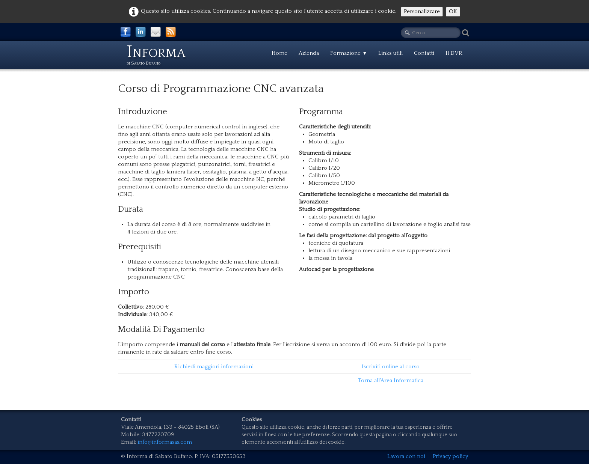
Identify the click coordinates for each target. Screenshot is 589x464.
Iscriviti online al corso (391, 366)
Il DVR (454, 53)
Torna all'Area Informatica (390, 380)
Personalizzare (422, 11)
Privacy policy (450, 456)
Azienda (309, 53)
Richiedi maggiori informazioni (214, 366)
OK (453, 11)
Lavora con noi (406, 456)
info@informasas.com (164, 442)
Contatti (424, 53)
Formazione (348, 53)
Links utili (390, 53)
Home (279, 53)
